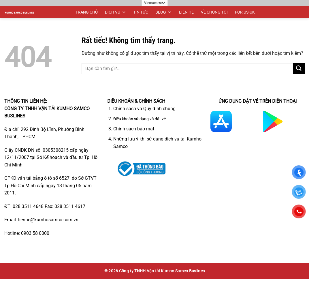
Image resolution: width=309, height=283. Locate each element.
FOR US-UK (245, 12)
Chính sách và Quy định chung (144, 108)
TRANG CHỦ (87, 12)
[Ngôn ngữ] (155, 3)
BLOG (163, 12)
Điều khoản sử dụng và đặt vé (139, 119)
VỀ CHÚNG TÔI (214, 12)
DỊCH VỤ (115, 12)
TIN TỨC (140, 12)
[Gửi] (299, 68)
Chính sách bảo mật (133, 129)
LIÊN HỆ (186, 12)
